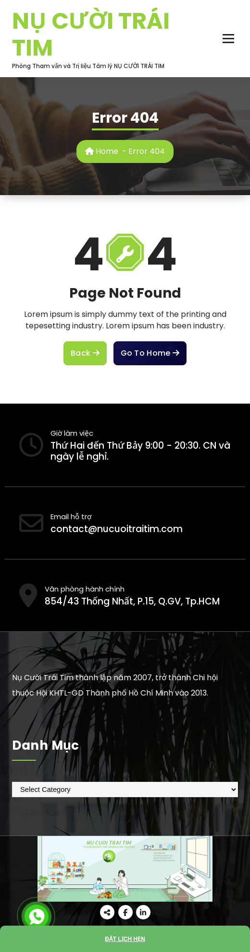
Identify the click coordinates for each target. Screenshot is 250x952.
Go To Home (150, 353)
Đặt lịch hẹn (125, 939)
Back (85, 353)
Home (101, 151)
